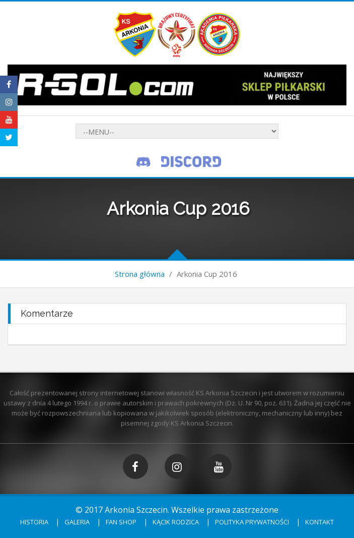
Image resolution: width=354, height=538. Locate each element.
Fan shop (121, 521)
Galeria (77, 521)
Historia (34, 521)
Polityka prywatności (252, 521)
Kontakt (319, 521)
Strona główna (140, 274)
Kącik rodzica (176, 521)
